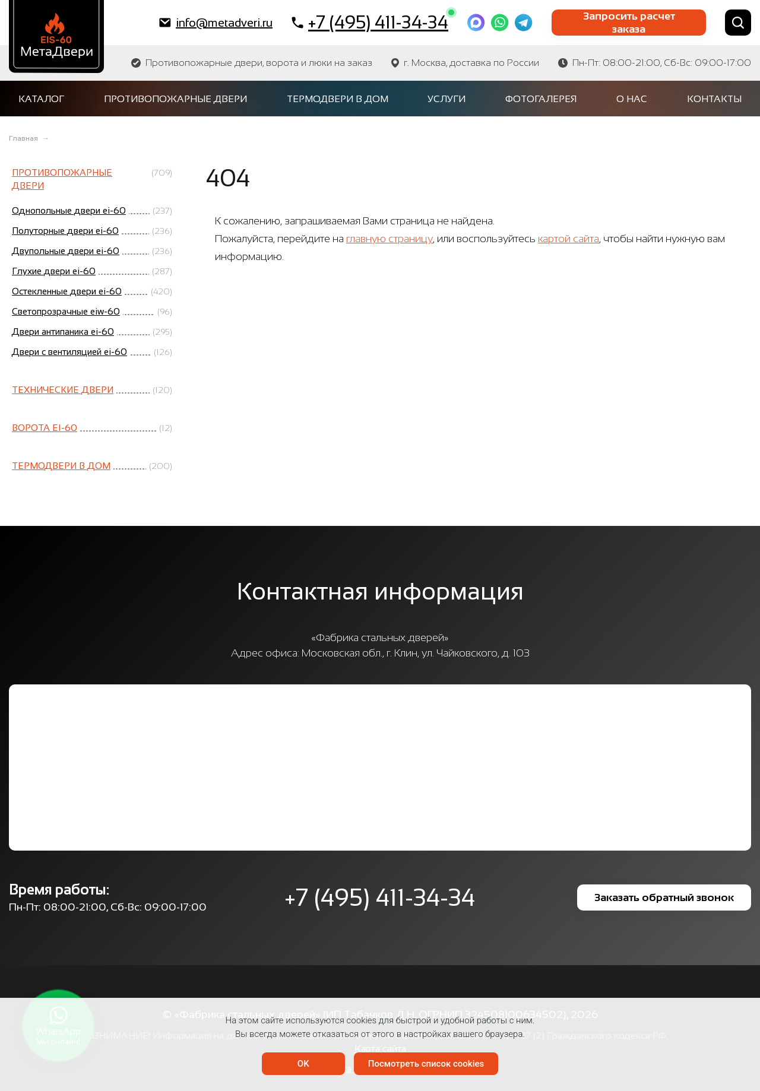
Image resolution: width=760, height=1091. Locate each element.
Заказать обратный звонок (664, 897)
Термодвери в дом (337, 99)
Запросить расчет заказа (629, 22)
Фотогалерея (541, 99)
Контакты (714, 99)
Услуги (447, 99)
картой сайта (568, 239)
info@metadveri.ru (216, 22)
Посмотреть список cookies (426, 1063)
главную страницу (389, 239)
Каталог (41, 99)
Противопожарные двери (175, 99)
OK (303, 1063)
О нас (631, 99)
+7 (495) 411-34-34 (370, 22)
